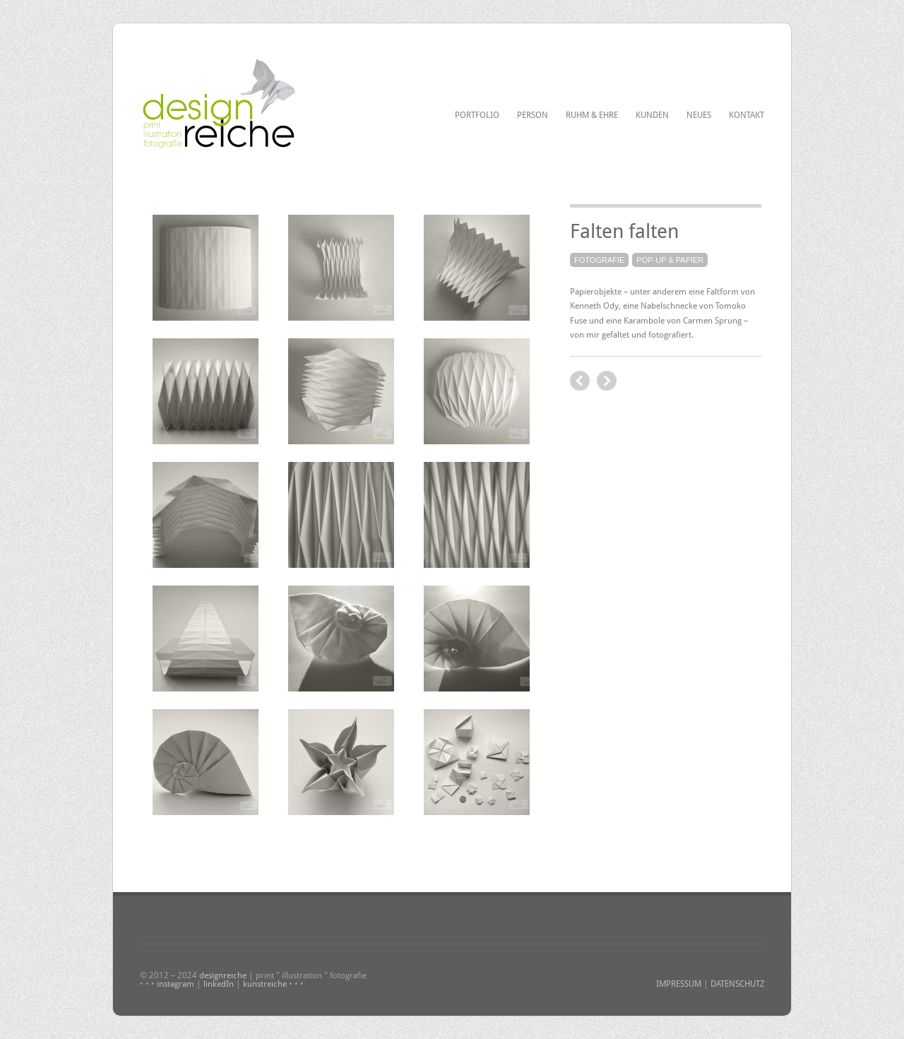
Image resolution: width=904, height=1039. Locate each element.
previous (607, 381)
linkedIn (218, 984)
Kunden (652, 115)
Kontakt (746, 115)
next (580, 381)
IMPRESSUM (678, 984)
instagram (175, 984)
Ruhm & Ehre (592, 115)
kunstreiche (265, 984)
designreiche (222, 975)
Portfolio (477, 115)
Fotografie (599, 260)
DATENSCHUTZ (737, 984)
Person (532, 115)
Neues (698, 115)
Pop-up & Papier (669, 260)
